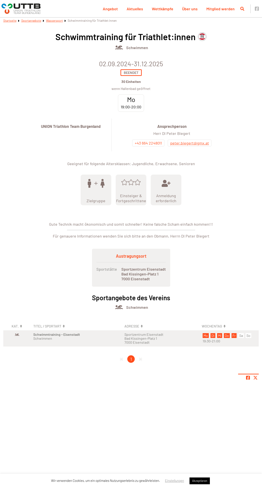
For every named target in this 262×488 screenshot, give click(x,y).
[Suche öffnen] (242, 8)
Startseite (9, 20)
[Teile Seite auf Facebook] (248, 377)
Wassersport (54, 20)
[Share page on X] (255, 377)
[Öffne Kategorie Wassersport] (119, 47)
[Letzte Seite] (140, 359)
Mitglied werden (220, 8)
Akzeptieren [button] (199, 481)
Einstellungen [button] (174, 481)
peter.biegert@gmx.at (189, 143)
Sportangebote (31, 20)
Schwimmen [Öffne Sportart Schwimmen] (137, 47)
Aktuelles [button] (135, 8)
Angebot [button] (110, 8)
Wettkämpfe (162, 8)
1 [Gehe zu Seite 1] (131, 359)
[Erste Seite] (121, 359)
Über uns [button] (190, 8)
